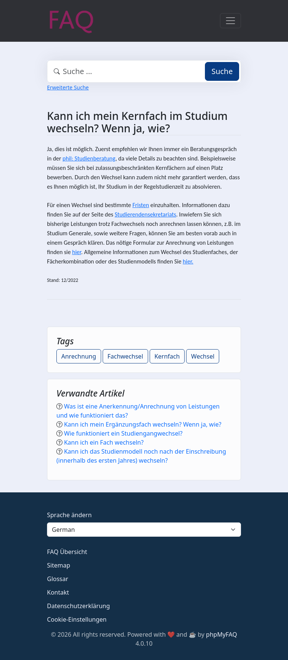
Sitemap (58, 565)
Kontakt (58, 592)
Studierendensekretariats (145, 214)
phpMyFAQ (221, 634)
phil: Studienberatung (88, 158)
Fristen (140, 205)
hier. (188, 261)
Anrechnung (78, 356)
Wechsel (202, 356)
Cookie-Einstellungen (76, 619)
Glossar (57, 579)
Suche (222, 71)
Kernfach (167, 356)
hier (76, 252)
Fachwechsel (125, 356)
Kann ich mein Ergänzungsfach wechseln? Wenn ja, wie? (142, 424)
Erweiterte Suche (68, 87)
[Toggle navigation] (230, 20)
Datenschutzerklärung (78, 606)
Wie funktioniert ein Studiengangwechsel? (123, 433)
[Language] (144, 529)
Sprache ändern (69, 515)
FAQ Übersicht (67, 552)
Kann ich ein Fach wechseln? (104, 442)
